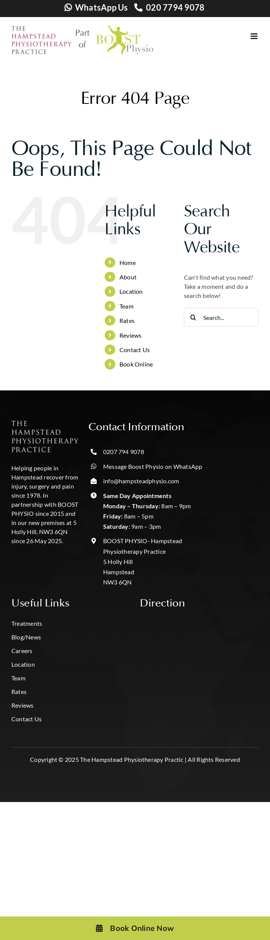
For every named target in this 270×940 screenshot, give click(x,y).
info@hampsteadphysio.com (141, 480)
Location (131, 291)
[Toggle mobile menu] (255, 36)
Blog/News (26, 637)
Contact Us (134, 349)
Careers (22, 650)
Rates (127, 320)
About (128, 276)
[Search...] (221, 317)
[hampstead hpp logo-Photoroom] (44, 423)
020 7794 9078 (175, 7)
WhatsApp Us (101, 7)
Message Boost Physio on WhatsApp (152, 466)
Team (126, 306)
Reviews (130, 335)
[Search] (193, 317)
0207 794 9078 (123, 451)
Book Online (136, 364)
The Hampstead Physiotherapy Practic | (133, 759)
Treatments (26, 623)
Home (127, 262)
